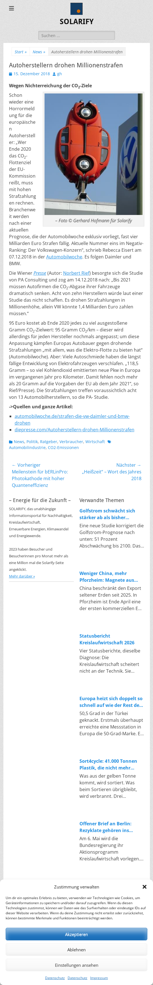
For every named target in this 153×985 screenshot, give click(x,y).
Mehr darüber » (22, 576)
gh (59, 73)
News (39, 52)
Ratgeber (48, 441)
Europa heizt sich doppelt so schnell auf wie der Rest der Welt (111, 702)
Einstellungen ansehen (76, 965)
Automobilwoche (64, 257)
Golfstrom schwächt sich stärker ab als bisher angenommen (107, 514)
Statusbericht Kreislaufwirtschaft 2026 (106, 639)
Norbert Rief (76, 273)
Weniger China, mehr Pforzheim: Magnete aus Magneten (106, 576)
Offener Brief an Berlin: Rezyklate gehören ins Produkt (105, 827)
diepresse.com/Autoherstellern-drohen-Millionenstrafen (74, 430)
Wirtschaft (95, 441)
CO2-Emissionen (63, 447)
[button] (144, 887)
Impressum (99, 977)
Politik (32, 441)
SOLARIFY (77, 21)
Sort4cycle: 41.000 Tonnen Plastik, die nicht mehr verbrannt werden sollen (108, 764)
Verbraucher (71, 441)
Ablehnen (76, 949)
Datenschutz (55, 977)
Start (21, 52)
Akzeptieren (76, 934)
